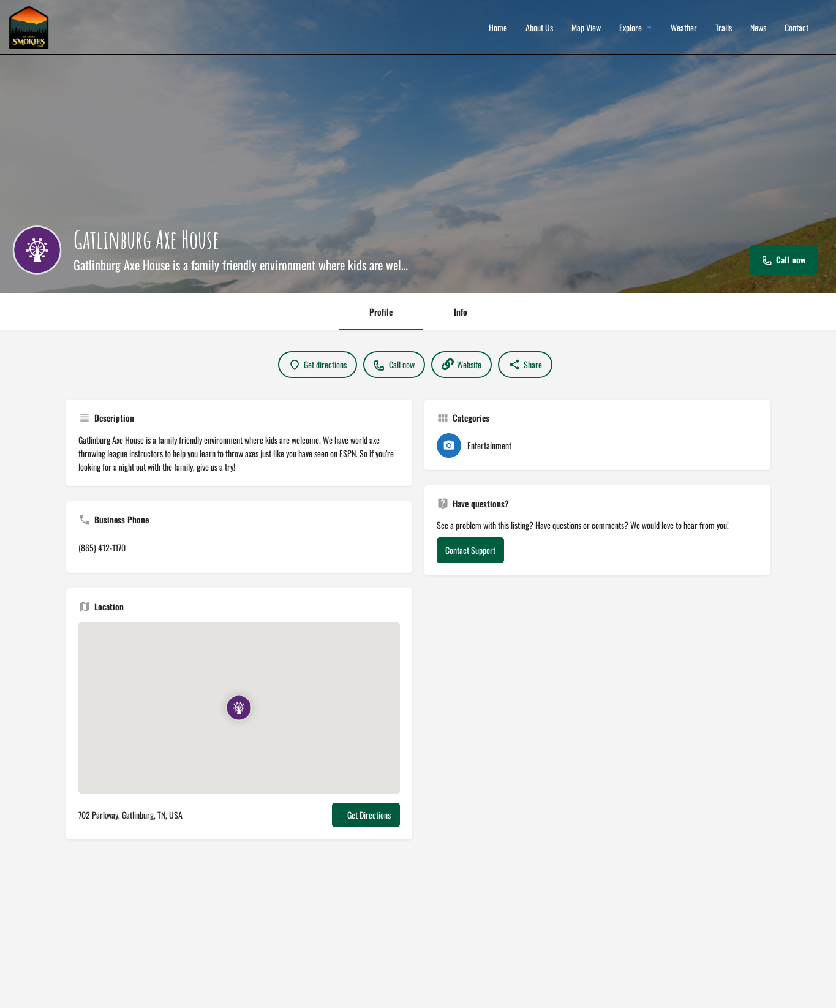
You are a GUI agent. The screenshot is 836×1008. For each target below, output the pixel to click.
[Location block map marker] (239, 708)
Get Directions (369, 814)
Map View (586, 27)
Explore (630, 27)
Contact (796, 27)
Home (498, 27)
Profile (381, 311)
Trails (723, 27)
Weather (684, 27)
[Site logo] (30, 26)
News (758, 27)
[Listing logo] (36, 250)
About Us (539, 27)
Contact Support (470, 550)
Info (460, 311)
